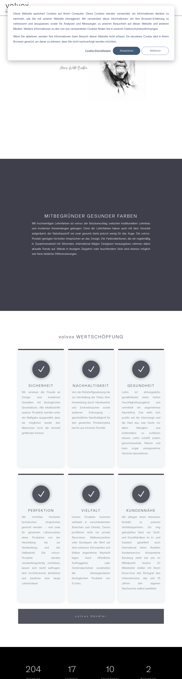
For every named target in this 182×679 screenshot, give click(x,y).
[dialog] (91, 33)
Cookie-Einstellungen (98, 50)
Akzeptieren (126, 50)
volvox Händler (91, 616)
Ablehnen (155, 50)
